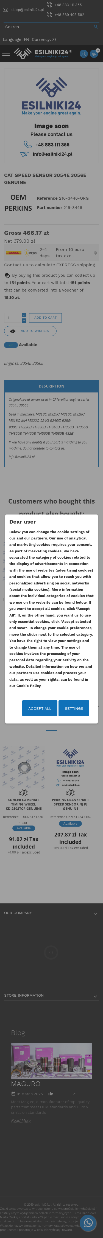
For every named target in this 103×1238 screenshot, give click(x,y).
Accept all (39, 708)
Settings (74, 708)
